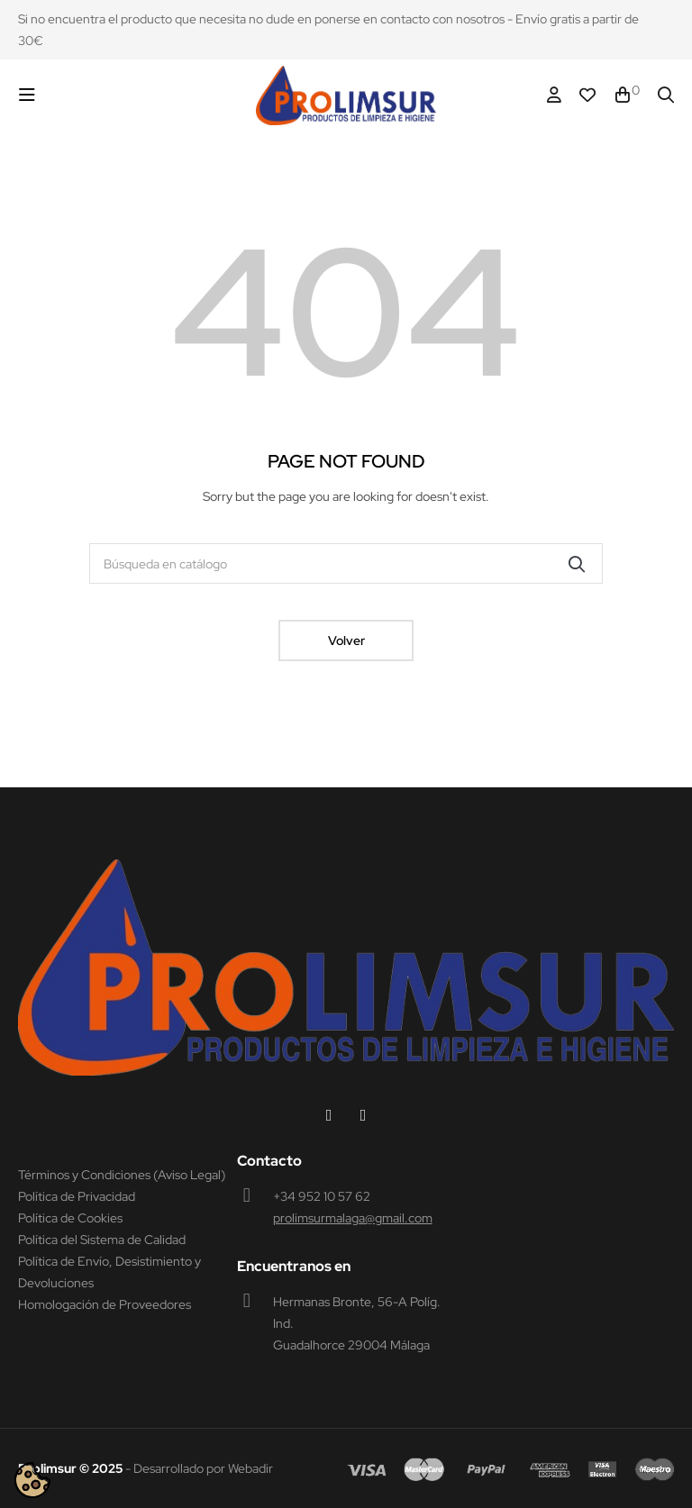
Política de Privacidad (76, 1196)
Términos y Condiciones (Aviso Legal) (121, 1175)
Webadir (250, 1468)
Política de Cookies (70, 1218)
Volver (346, 640)
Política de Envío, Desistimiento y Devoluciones (109, 1272)
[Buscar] (346, 563)
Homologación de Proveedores (104, 1304)
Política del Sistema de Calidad (102, 1239)
